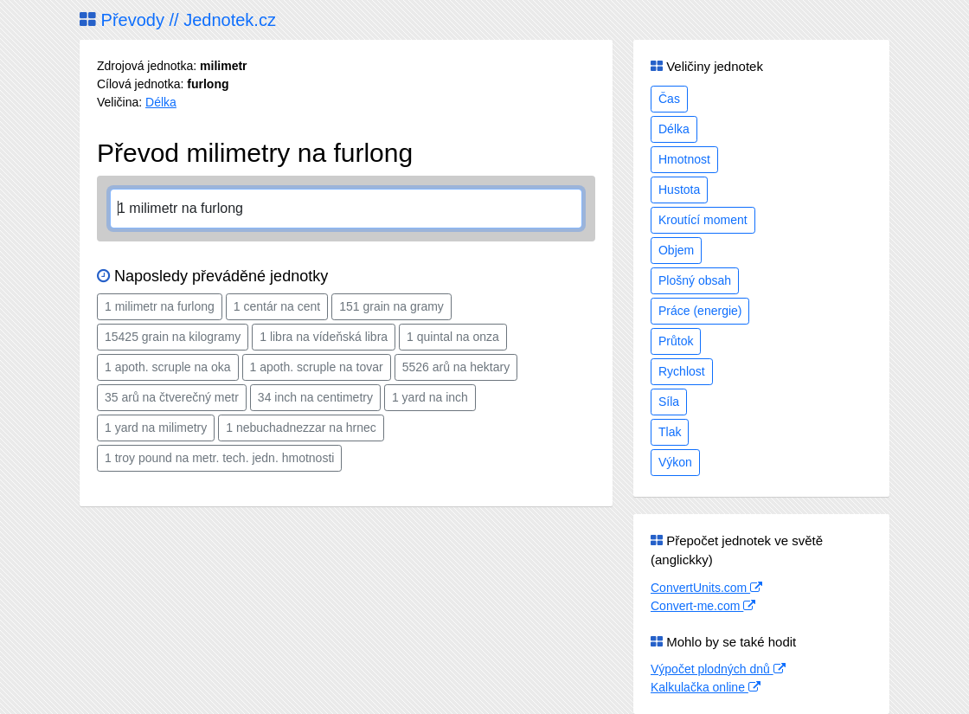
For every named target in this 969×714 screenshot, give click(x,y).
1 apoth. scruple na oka (168, 367)
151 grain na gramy (391, 306)
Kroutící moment (703, 220)
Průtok (675, 341)
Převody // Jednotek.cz (178, 19)
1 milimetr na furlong (160, 306)
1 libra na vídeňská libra (324, 337)
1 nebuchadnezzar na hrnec (301, 427)
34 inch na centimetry (315, 397)
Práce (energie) (700, 311)
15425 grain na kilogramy (173, 337)
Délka (160, 102)
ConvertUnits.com (706, 588)
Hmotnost (684, 159)
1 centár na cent (277, 306)
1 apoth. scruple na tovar (316, 367)
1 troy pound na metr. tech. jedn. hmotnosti (219, 458)
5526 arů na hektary (456, 367)
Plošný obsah (694, 280)
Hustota (679, 189)
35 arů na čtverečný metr (172, 397)
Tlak (669, 432)
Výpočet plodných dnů (718, 669)
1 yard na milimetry (156, 427)
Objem (676, 250)
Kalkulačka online (705, 687)
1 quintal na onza (453, 337)
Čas (669, 99)
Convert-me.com (703, 606)
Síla (668, 401)
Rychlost (681, 371)
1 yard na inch (430, 397)
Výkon (675, 462)
